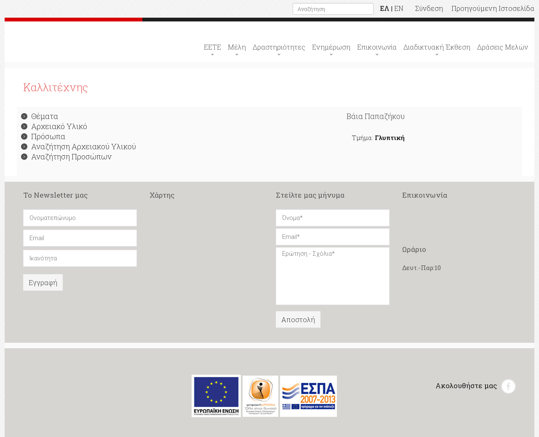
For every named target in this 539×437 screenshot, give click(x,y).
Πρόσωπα (43, 136)
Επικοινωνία (377, 46)
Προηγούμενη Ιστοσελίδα (492, 8)
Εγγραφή (43, 282)
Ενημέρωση (331, 46)
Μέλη (237, 46)
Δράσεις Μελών (502, 46)
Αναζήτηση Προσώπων (66, 156)
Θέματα (39, 116)
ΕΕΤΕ (212, 46)
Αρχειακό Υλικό (54, 126)
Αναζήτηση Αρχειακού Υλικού (78, 146)
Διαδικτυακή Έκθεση (436, 46)
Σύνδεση (429, 8)
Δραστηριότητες (279, 46)
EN (398, 8)
